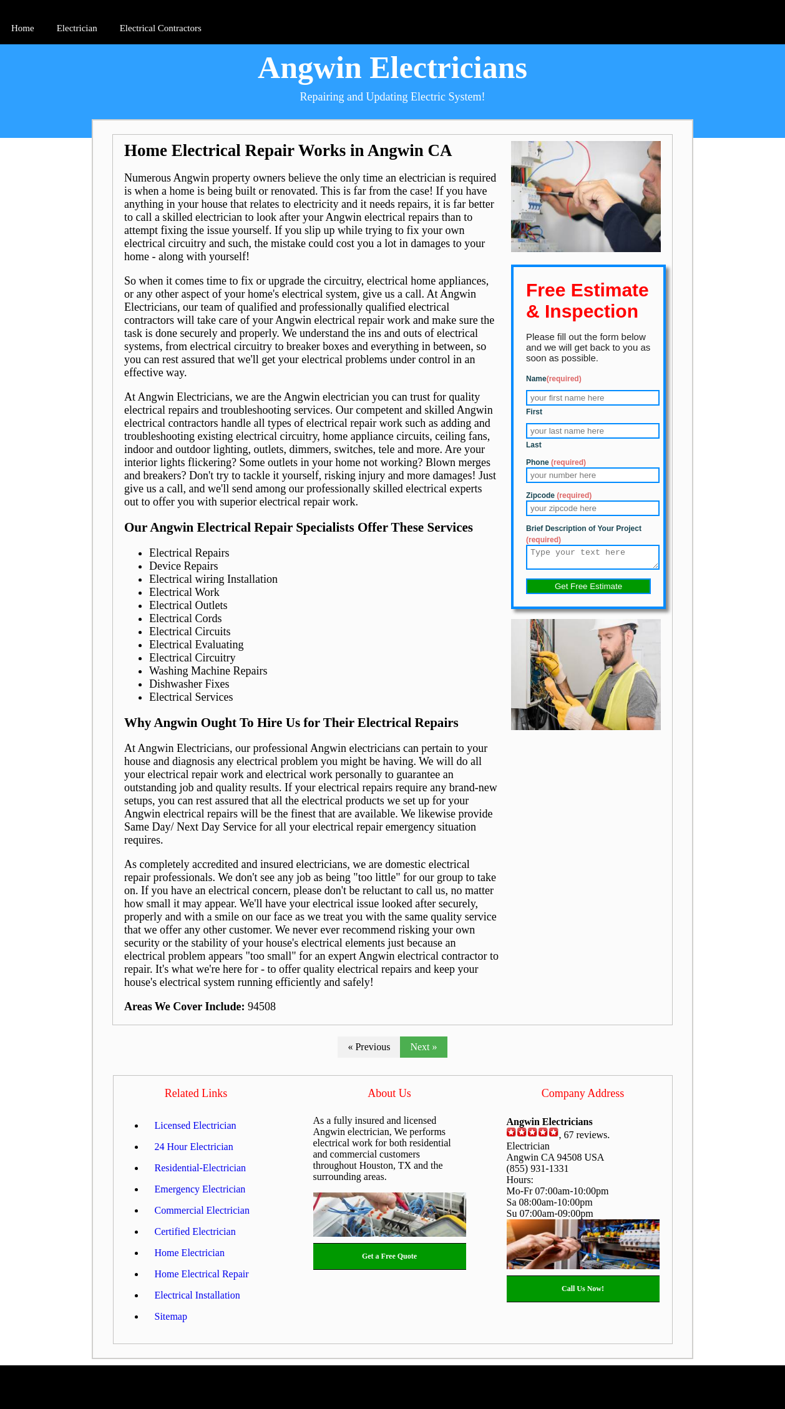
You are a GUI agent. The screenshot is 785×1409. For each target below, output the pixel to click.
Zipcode (559, 495)
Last (534, 445)
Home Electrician (190, 1252)
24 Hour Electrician (194, 1146)
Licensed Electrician (195, 1125)
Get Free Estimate (588, 590)
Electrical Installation (197, 1295)
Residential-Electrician (200, 1168)
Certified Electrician (195, 1231)
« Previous (369, 1046)
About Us (389, 1093)
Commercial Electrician (202, 1210)
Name (554, 378)
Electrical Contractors (161, 28)
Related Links (196, 1093)
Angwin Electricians (392, 67)
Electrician (77, 28)
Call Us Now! (583, 1288)
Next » (423, 1046)
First (534, 411)
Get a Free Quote (389, 1256)
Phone (556, 462)
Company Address (583, 1093)
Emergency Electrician (200, 1189)
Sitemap (171, 1316)
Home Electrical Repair (202, 1274)
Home (22, 28)
